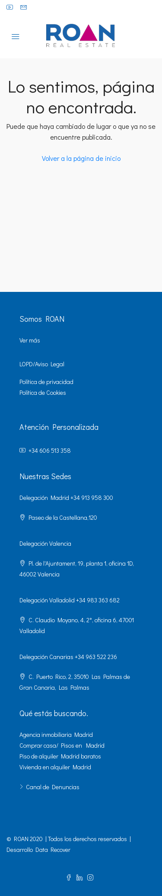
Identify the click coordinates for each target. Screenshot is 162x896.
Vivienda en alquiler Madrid (55, 767)
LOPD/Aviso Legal (41, 364)
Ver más (29, 340)
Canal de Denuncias (52, 787)
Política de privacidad (46, 382)
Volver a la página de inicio (81, 158)
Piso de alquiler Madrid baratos (60, 756)
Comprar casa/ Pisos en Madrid (62, 745)
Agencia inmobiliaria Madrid (56, 734)
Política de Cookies (42, 392)
